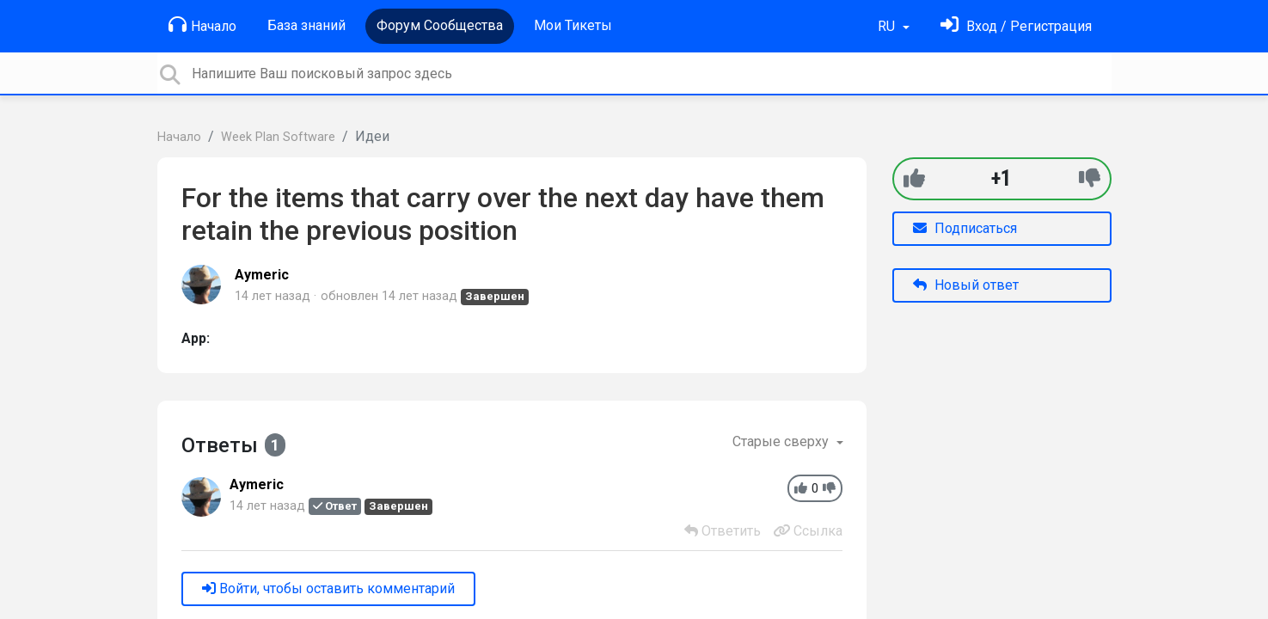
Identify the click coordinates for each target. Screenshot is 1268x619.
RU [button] (888, 26)
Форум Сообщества (440, 25)
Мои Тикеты (573, 25)
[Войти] (1016, 26)
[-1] (1089, 178)
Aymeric (262, 275)
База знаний (306, 25)
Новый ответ (966, 285)
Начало (202, 24)
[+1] (914, 178)
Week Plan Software (278, 137)
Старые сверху (782, 441)
